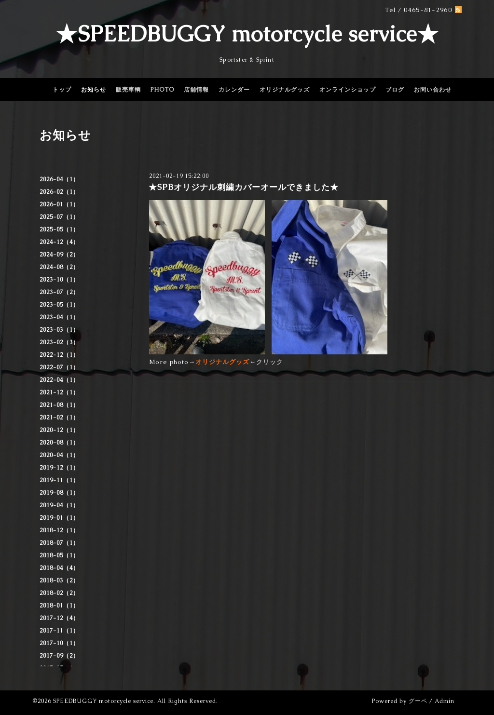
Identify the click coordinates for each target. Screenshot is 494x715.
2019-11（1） (59, 480)
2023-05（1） (59, 305)
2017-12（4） (59, 618)
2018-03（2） (59, 580)
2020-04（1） (59, 455)
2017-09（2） (59, 656)
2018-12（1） (59, 530)
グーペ (418, 701)
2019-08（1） (59, 493)
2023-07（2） (59, 292)
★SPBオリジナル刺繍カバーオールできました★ (244, 187)
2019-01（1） (59, 518)
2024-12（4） (59, 242)
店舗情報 (196, 90)
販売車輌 (128, 90)
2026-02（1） (59, 192)
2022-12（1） (59, 355)
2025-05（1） (59, 229)
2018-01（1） (59, 605)
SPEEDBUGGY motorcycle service (103, 701)
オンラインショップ (347, 90)
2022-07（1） (59, 367)
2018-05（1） (59, 555)
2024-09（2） (59, 254)
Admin (444, 701)
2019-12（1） (59, 468)
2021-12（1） (59, 392)
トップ (62, 90)
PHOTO (162, 90)
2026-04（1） (59, 179)
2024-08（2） (59, 267)
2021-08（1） (59, 405)
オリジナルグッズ (285, 90)
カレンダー (234, 90)
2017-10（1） (59, 643)
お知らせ (93, 90)
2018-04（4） (59, 568)
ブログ (394, 90)
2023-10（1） (59, 279)
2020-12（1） (59, 430)
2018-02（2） (59, 593)
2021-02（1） (59, 417)
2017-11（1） (59, 630)
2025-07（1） (59, 217)
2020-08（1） (59, 442)
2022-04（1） (59, 380)
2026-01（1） (59, 204)
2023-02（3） (59, 342)
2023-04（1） (59, 317)
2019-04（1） (59, 505)
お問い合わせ (433, 90)
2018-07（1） (59, 543)
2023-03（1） (59, 330)
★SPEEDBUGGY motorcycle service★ (247, 34)
